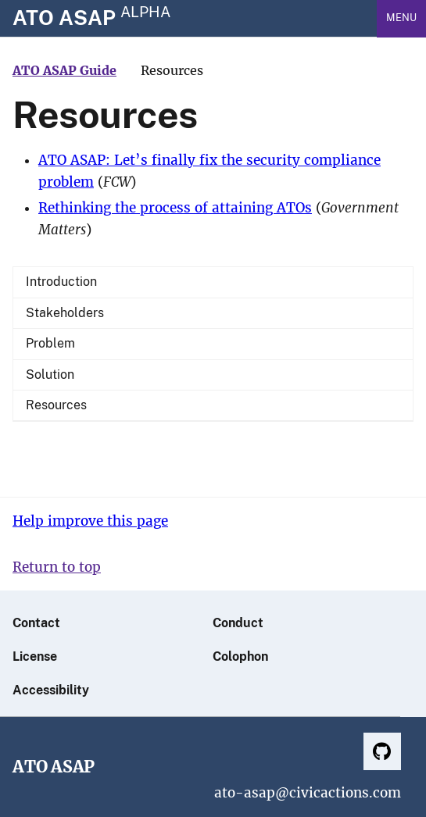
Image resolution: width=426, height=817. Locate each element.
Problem (50, 343)
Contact (36, 622)
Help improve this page (90, 521)
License (35, 656)
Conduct (238, 622)
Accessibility (51, 690)
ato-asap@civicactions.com (307, 793)
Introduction (61, 281)
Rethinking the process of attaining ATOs (175, 208)
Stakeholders (65, 312)
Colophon (240, 656)
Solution (50, 374)
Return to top (57, 567)
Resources (56, 405)
